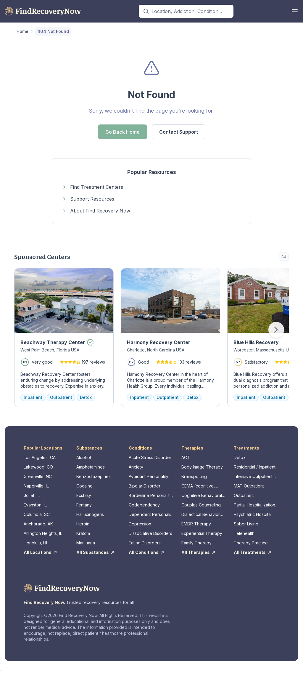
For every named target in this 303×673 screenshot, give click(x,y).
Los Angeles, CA (40, 457)
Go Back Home (122, 132)
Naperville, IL (36, 485)
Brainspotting (194, 476)
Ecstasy (83, 495)
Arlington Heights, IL (43, 533)
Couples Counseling (201, 504)
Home (22, 31)
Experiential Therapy (201, 533)
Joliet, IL (32, 495)
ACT (185, 457)
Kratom (83, 533)
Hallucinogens (90, 514)
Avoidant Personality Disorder (148, 476)
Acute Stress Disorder (150, 457)
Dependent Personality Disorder (151, 514)
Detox (240, 457)
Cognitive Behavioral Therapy (201, 495)
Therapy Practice (251, 542)
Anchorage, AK (38, 523)
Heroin (82, 523)
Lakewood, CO (38, 466)
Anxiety (136, 466)
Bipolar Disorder (144, 485)
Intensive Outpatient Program (253, 476)
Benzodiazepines (93, 476)
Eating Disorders (145, 542)
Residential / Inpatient (254, 466)
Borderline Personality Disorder (150, 495)
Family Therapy (196, 542)
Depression (140, 523)
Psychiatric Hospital (253, 514)
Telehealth (244, 533)
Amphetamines (90, 466)
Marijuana (85, 542)
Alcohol (83, 457)
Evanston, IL (35, 504)
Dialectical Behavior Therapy (200, 514)
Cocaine (84, 485)
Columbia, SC (37, 514)
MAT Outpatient (249, 485)
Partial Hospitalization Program (254, 505)
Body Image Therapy (202, 466)
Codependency (144, 504)
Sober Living (246, 523)
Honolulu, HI (35, 542)
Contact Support (178, 132)
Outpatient (244, 495)
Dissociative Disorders (150, 533)
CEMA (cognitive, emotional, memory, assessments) (200, 486)
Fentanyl (84, 504)
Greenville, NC (38, 476)
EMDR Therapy (196, 523)
